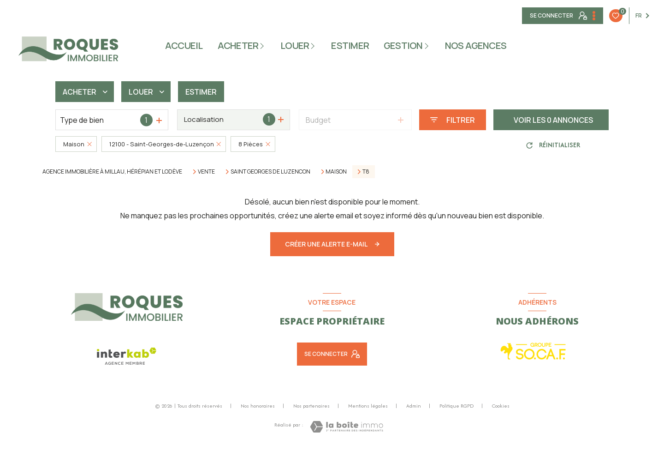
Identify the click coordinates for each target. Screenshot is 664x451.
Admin (413, 405)
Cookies (501, 406)
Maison (336, 171)
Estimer (201, 92)
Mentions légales (368, 405)
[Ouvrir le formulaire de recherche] (452, 119)
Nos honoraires (258, 405)
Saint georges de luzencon (270, 171)
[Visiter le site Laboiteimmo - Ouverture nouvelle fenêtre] (346, 427)
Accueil (184, 46)
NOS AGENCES (476, 46)
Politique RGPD (456, 405)
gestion (403, 46)
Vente (206, 171)
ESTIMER (350, 46)
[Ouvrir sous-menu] (263, 45)
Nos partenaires (311, 405)
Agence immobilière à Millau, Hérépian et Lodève (112, 171)
